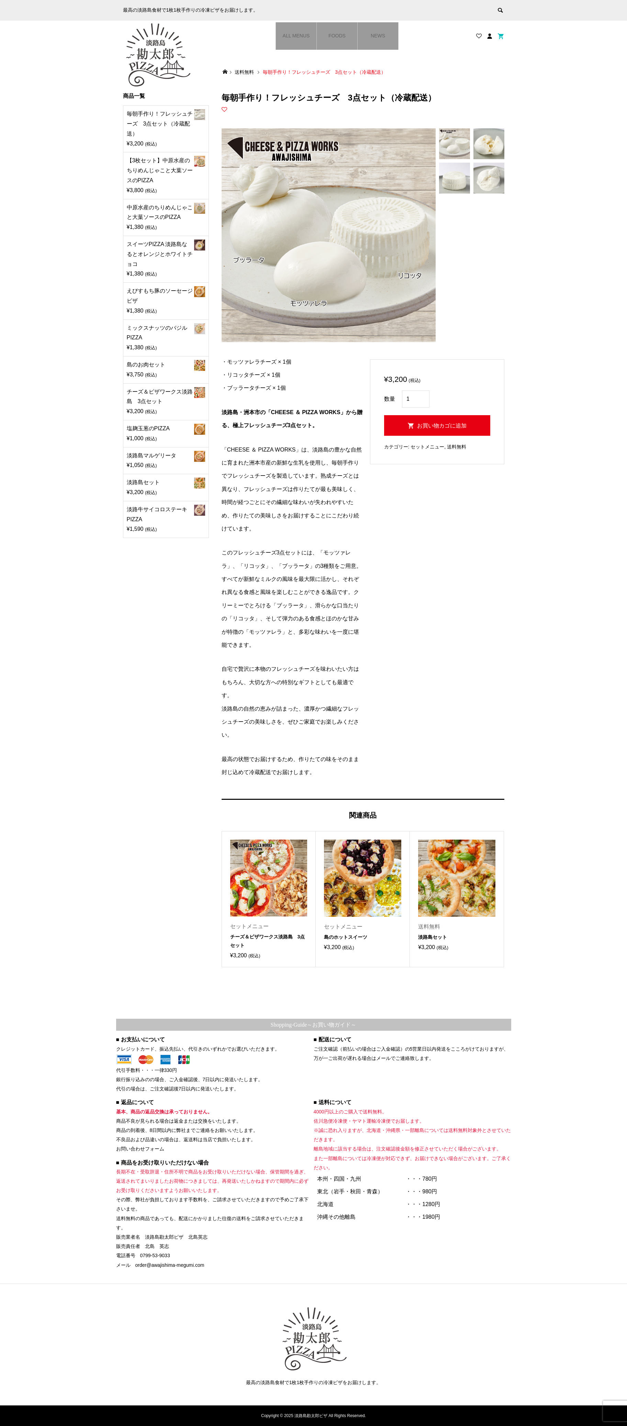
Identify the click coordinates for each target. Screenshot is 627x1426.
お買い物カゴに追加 (442, 426)
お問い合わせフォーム (140, 1149)
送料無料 (456, 446)
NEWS (378, 35)
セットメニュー (427, 446)
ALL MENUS (296, 35)
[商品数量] (415, 399)
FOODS (337, 35)
